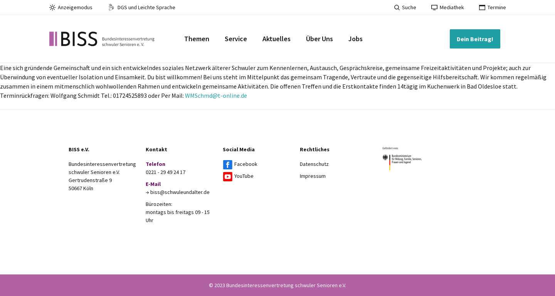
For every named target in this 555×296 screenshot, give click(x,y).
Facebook (245, 164)
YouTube (244, 175)
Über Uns (319, 38)
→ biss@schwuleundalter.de (178, 192)
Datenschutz (314, 164)
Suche (405, 7)
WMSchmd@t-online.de (216, 95)
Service (236, 38)
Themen (196, 38)
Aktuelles (276, 38)
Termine (492, 7)
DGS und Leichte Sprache (141, 7)
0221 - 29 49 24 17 (165, 172)
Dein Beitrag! (475, 39)
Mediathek (447, 7)
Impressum (313, 175)
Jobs (355, 38)
